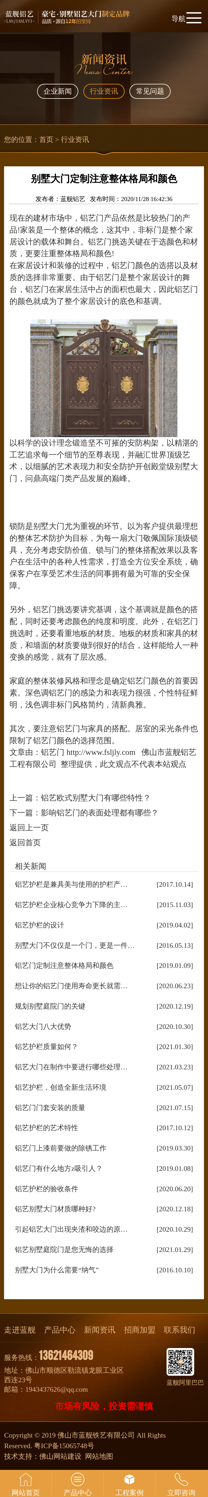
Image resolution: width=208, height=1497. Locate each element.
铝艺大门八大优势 (43, 1027)
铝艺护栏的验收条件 (46, 1189)
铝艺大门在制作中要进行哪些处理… (71, 1067)
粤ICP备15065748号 (64, 1446)
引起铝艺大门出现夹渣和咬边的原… (71, 1229)
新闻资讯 (99, 1330)
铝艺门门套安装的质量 (50, 1108)
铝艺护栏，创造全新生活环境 (60, 1087)
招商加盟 (139, 1330)
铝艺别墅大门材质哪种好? (55, 1209)
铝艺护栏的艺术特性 (46, 1128)
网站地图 (99, 1456)
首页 (46, 140)
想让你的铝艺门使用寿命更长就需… (71, 986)
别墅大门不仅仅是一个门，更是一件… (75, 945)
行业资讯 (104, 91)
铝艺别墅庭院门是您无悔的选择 (64, 1250)
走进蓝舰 (19, 1330)
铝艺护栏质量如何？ (46, 1047)
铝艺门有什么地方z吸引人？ (59, 1168)
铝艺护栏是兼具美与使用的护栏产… (71, 884)
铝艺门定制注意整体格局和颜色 (64, 966)
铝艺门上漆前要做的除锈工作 (60, 1148)
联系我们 (179, 1330)
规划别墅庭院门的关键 (50, 1006)
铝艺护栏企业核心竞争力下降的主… (71, 905)
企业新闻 (58, 91)
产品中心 (60, 1330)
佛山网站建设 (60, 1456)
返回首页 (25, 842)
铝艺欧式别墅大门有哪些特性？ (96, 797)
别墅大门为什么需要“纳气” (57, 1270)
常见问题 (150, 91)
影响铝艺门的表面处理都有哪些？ (100, 812)
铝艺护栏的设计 (39, 925)
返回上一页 (29, 827)
